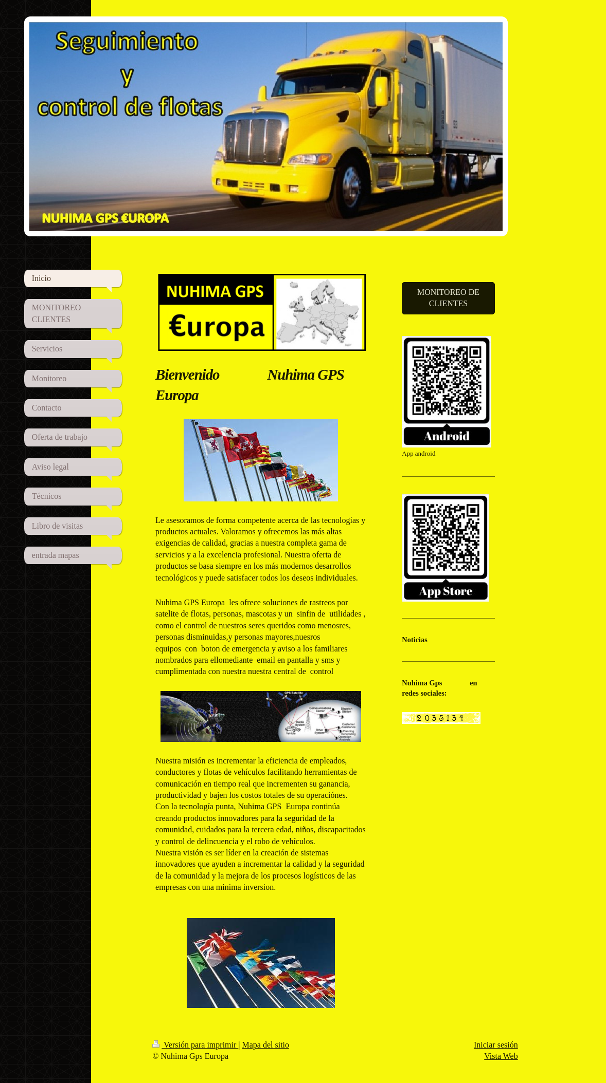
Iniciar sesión (496, 1044)
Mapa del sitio (266, 1044)
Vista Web (501, 1056)
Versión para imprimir (195, 1044)
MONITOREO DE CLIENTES (448, 298)
